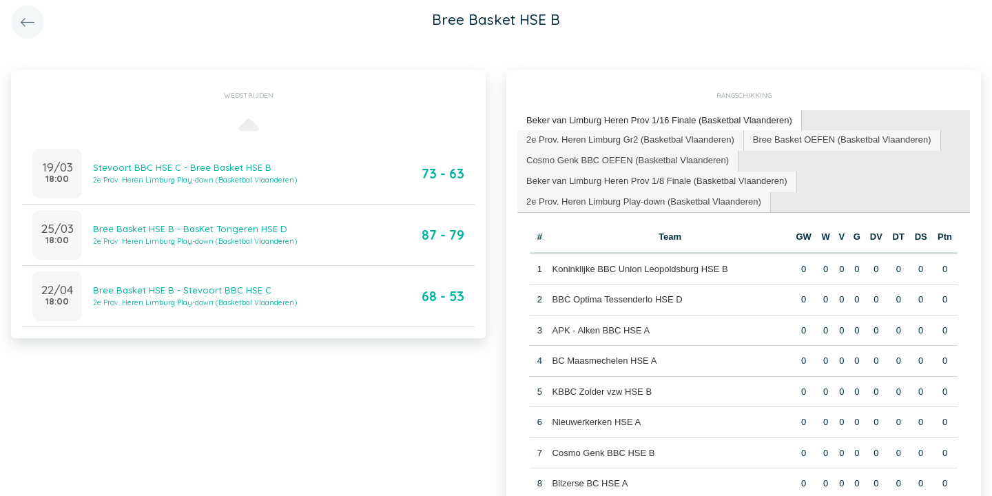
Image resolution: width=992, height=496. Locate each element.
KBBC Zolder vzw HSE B (602, 391)
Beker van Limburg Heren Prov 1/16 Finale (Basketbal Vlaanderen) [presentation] (659, 120)
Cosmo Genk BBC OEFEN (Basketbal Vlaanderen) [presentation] (627, 160)
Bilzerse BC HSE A (590, 483)
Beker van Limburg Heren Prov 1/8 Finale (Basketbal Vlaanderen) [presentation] (656, 181)
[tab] (659, 121)
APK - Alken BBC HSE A (601, 330)
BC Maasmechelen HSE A (604, 360)
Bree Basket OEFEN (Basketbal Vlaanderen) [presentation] (842, 139)
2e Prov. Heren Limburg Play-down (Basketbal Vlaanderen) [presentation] (643, 201)
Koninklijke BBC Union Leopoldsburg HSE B (640, 269)
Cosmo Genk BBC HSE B (603, 453)
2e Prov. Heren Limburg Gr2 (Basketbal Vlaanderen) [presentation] (630, 139)
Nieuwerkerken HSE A (596, 422)
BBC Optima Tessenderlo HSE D (617, 299)
